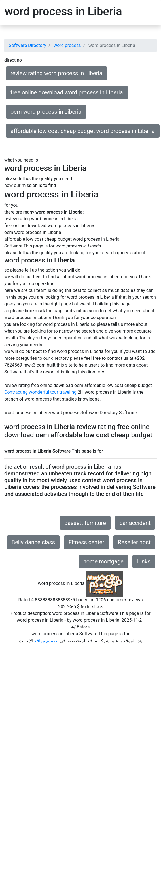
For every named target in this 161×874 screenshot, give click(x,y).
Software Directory (27, 45)
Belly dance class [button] (33, 542)
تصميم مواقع (46, 640)
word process (67, 45)
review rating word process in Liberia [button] (56, 73)
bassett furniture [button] (85, 523)
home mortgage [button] (103, 561)
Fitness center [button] (86, 542)
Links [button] (144, 561)
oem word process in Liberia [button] (46, 111)
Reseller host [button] (134, 542)
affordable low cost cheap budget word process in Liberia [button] (82, 131)
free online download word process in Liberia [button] (66, 92)
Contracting (16, 392)
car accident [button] (135, 523)
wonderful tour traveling (53, 392)
